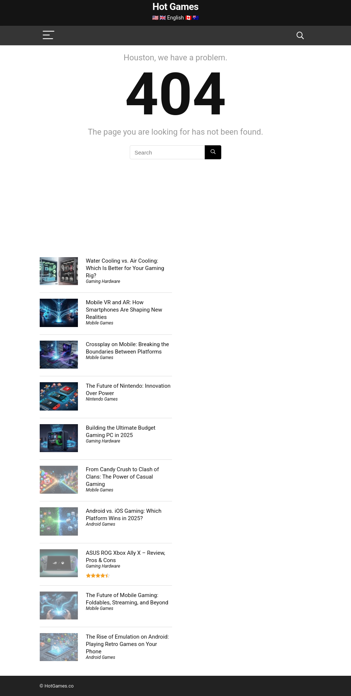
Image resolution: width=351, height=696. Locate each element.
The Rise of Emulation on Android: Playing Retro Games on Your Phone (127, 644)
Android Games (100, 524)
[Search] (300, 35)
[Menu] (48, 35)
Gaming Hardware (103, 281)
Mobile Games (100, 323)
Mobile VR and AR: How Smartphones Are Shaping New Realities (124, 309)
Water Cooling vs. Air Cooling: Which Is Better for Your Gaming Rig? (125, 268)
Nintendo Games (102, 399)
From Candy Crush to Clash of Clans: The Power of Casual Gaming (122, 476)
